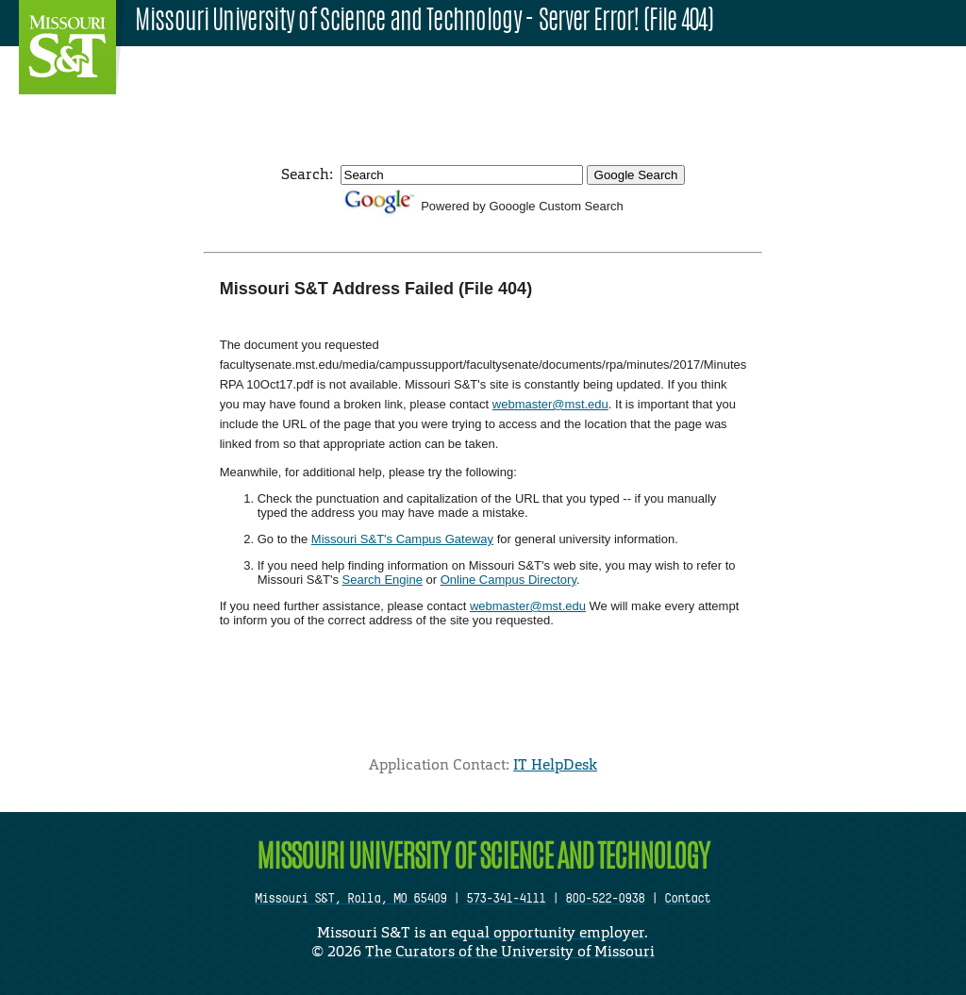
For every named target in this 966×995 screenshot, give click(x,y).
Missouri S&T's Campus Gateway (402, 539)
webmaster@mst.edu (550, 404)
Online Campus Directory (508, 579)
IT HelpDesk (555, 764)
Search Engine (382, 579)
